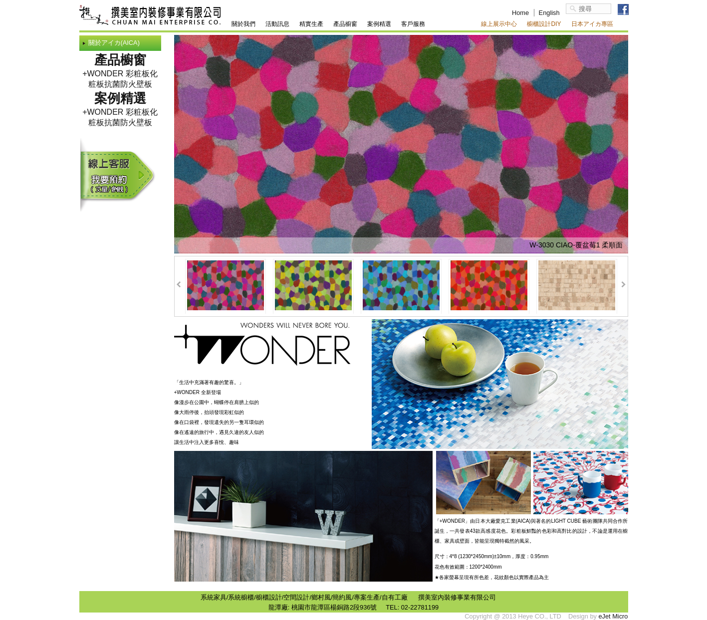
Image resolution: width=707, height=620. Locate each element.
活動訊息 (277, 23)
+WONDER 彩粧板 (116, 73)
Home (520, 12)
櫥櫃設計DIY (544, 23)
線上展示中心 (499, 23)
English (549, 12)
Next (623, 284)
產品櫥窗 (345, 23)
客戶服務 (413, 23)
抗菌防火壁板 (128, 84)
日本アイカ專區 (592, 23)
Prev (179, 284)
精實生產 (311, 23)
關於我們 (243, 23)
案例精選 (379, 23)
